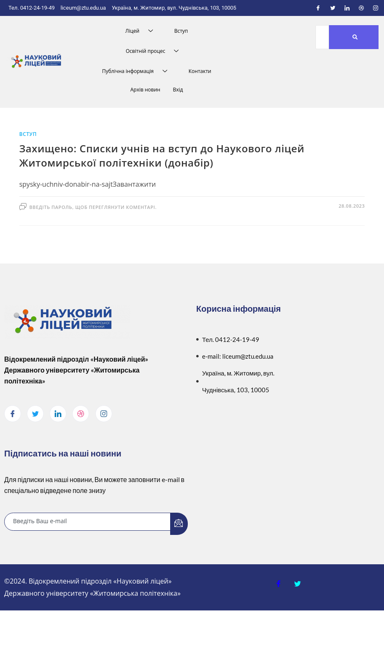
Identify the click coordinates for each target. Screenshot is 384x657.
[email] (87, 522)
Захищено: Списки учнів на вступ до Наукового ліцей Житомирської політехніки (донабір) (162, 155)
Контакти (200, 71)
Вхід (178, 89)
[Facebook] (318, 8)
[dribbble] (80, 413)
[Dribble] (361, 8)
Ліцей (142, 31)
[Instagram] (375, 8)
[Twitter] (332, 8)
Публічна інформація (138, 71)
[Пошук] (322, 37)
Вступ (181, 30)
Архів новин (145, 89)
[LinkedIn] (347, 8)
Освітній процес (155, 51)
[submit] (179, 524)
